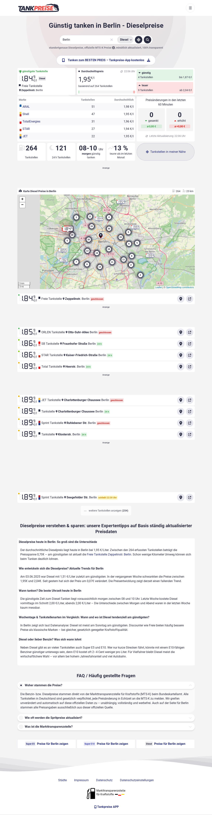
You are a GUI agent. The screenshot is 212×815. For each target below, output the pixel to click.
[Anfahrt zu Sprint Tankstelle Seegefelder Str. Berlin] (180, 497)
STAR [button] (26, 129)
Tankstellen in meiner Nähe (166, 152)
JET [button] (25, 136)
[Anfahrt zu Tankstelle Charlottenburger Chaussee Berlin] (180, 411)
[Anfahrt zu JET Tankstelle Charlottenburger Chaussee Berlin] (180, 400)
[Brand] (38, 8)
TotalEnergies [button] (31, 121)
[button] (101, 236)
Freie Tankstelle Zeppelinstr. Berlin (109, 554)
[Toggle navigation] (190, 8)
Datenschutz (104, 780)
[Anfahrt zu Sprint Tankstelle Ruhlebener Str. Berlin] (180, 423)
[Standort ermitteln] (138, 39)
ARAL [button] (26, 106)
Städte (62, 780)
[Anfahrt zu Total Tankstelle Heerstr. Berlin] (180, 366)
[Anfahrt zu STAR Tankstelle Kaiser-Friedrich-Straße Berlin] (180, 355)
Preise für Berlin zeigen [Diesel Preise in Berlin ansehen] (165, 744)
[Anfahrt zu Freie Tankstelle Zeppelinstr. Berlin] (180, 299)
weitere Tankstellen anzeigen (106, 510)
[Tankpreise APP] (106, 807)
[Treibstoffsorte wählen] (125, 39)
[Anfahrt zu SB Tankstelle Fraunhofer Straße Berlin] (180, 343)
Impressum (81, 780)
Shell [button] (26, 114)
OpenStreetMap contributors (180, 287)
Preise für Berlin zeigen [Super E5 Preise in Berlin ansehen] (46, 744)
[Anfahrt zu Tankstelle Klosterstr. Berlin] (180, 434)
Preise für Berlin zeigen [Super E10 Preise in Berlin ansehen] (106, 744)
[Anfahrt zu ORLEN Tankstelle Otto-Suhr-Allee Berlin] (180, 332)
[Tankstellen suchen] (147, 39)
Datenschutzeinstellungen (137, 780)
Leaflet (158, 287)
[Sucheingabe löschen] (112, 40)
